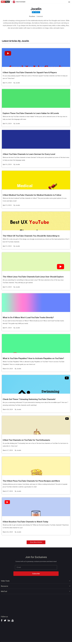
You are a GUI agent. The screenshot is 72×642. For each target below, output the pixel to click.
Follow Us (37, 12)
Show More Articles (36, 535)
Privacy (31, 638)
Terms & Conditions (38, 638)
